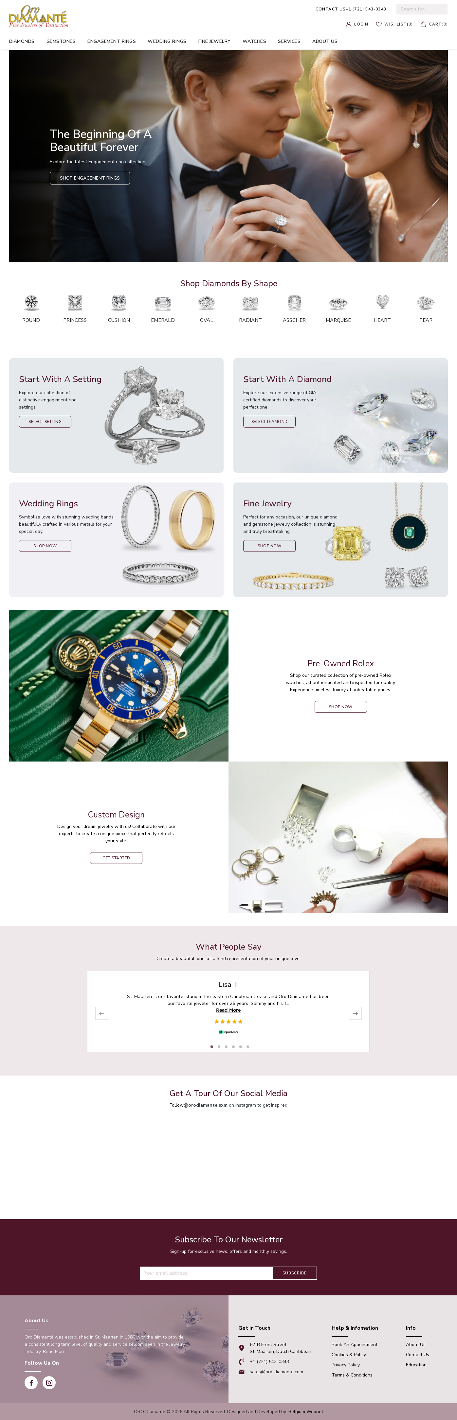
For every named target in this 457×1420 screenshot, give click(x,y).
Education (416, 1365)
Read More (228, 1010)
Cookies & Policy (349, 1355)
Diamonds (22, 41)
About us (325, 41)
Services (289, 41)
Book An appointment (354, 1344)
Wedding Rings (167, 41)
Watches (254, 41)
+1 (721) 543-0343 (351, 9)
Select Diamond (269, 421)
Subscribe (295, 1273)
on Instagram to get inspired (235, 1105)
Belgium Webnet (305, 1412)
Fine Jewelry (214, 41)
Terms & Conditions (352, 1375)
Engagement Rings (111, 41)
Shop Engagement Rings (90, 178)
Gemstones (61, 41)
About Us (416, 1344)
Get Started (116, 858)
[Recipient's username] (206, 1273)
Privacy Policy (346, 1365)
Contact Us (417, 1355)
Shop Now (45, 546)
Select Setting (45, 421)
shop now (341, 707)
